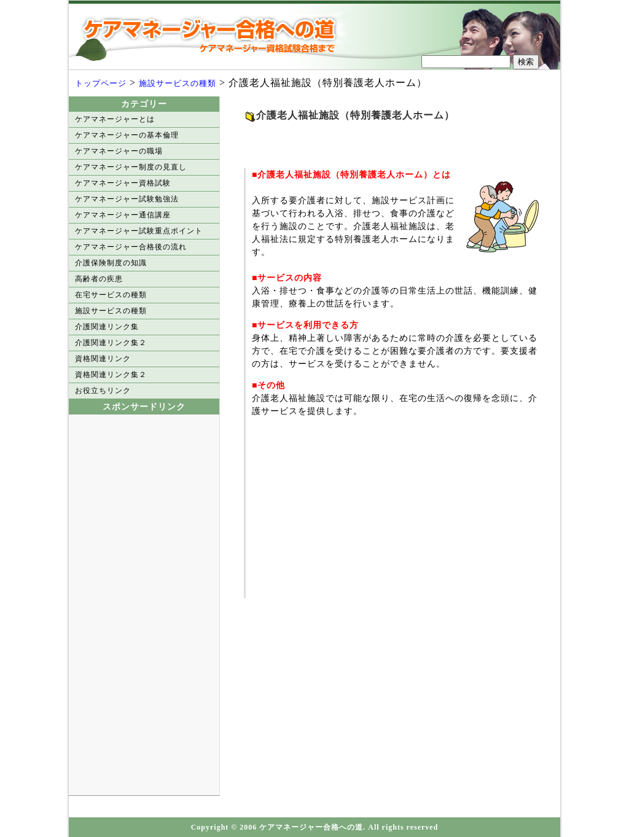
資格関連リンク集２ (111, 374)
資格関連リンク (103, 358)
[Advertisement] (387, 141)
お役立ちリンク (103, 390)
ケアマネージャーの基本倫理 (127, 135)
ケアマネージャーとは (115, 119)
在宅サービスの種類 (111, 294)
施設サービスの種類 (177, 83)
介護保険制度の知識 (111, 263)
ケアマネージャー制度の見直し (131, 167)
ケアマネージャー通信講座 (123, 215)
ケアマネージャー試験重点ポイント (139, 231)
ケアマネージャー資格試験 (123, 183)
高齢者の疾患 (99, 278)
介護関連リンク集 (107, 326)
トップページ (101, 83)
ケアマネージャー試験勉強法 (127, 199)
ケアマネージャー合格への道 (213, 35)
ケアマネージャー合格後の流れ (131, 247)
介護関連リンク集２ (111, 342)
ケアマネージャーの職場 (119, 151)
